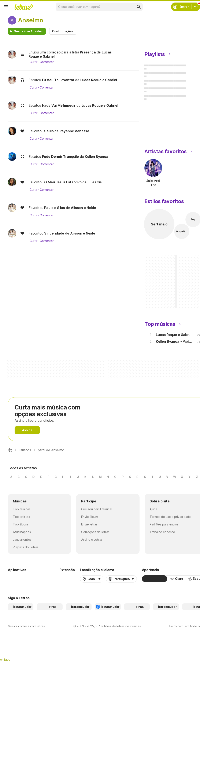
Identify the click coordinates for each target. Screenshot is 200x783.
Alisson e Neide (83, 208)
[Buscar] (138, 7)
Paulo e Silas (54, 208)
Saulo (48, 131)
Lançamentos (22, 539)
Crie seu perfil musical (96, 509)
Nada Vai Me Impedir (59, 105)
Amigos (5, 659)
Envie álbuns (90, 516)
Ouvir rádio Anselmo (28, 31)
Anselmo (30, 20)
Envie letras (89, 524)
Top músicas (21, 509)
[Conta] (196, 7)
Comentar (46, 62)
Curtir (33, 62)
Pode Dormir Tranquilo (60, 156)
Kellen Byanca (96, 156)
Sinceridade (54, 233)
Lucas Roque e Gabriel (98, 80)
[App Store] (44, 578)
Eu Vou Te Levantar (58, 80)
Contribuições (63, 31)
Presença (88, 52)
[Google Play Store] (19, 578)
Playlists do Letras (25, 547)
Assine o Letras (92, 539)
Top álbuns (21, 524)
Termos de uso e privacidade (170, 516)
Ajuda (154, 509)
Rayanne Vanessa (74, 131)
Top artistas (21, 516)
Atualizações (22, 532)
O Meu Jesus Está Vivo (62, 182)
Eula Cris (95, 182)
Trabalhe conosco (162, 532)
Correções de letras (95, 532)
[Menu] (6, 7)
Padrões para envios (164, 524)
